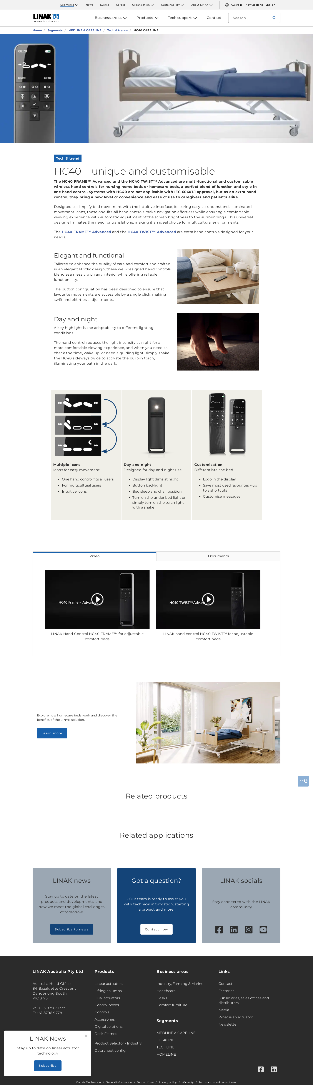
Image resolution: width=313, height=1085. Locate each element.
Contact (225, 984)
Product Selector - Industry (118, 1043)
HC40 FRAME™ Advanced (86, 232)
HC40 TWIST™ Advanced (152, 232)
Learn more (52, 733)
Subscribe (48, 1066)
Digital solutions (109, 1026)
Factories (226, 991)
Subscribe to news (71, 929)
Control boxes (107, 1005)
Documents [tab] (218, 556)
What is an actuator (235, 1017)
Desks (161, 998)
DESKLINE (165, 1040)
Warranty (188, 1082)
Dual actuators (107, 998)
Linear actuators (109, 984)
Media (223, 1010)
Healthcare (166, 991)
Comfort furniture (171, 1005)
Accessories (105, 1019)
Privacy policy (167, 1082)
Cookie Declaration (88, 1082)
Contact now (156, 929)
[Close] (86, 1036)
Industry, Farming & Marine (179, 984)
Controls (102, 1012)
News (89, 4)
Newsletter (228, 1024)
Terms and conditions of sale (217, 1082)
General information (119, 1082)
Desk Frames (106, 1034)
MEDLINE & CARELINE (176, 1033)
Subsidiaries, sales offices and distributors (243, 1000)
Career (120, 4)
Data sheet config (110, 1050)
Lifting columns (108, 991)
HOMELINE (166, 1054)
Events (104, 4)
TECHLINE (165, 1047)
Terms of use (145, 1082)
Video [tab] (95, 556)
